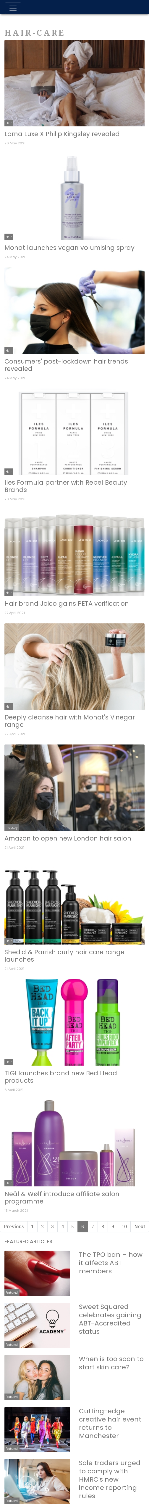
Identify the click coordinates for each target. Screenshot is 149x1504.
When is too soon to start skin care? (111, 1363)
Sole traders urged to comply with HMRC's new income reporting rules (109, 1479)
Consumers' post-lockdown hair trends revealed (66, 365)
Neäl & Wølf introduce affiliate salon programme (61, 1197)
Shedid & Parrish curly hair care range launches (64, 955)
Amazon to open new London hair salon (67, 838)
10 (124, 1226)
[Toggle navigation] (13, 8)
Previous (14, 1226)
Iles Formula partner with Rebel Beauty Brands (65, 486)
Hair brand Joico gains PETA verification (66, 603)
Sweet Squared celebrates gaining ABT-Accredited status (110, 1319)
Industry (11, 828)
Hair (9, 123)
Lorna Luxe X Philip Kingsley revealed (62, 134)
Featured (12, 1292)
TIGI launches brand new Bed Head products (60, 1076)
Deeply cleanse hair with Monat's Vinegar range (69, 721)
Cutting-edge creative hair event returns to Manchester (110, 1423)
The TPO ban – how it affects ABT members (110, 1263)
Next (139, 1226)
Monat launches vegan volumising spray (69, 247)
